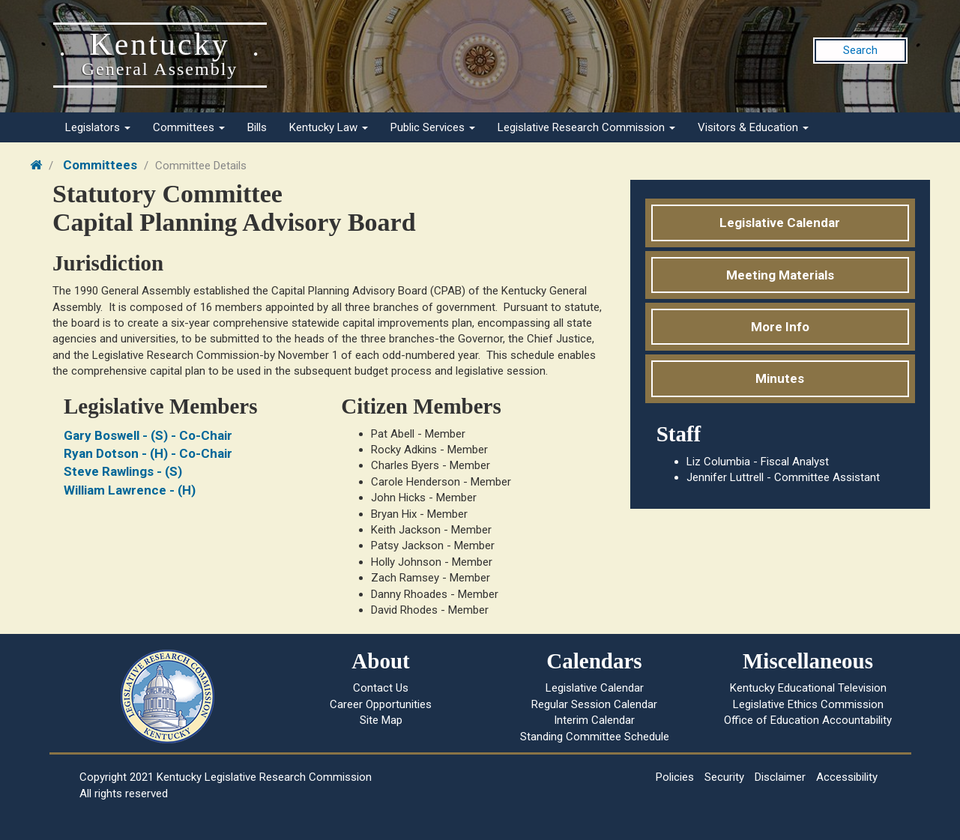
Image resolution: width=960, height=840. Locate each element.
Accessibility (847, 777)
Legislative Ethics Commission (808, 704)
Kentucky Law (328, 127)
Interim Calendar (594, 720)
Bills (257, 127)
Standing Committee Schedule (594, 736)
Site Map (381, 720)
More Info (780, 326)
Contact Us (380, 688)
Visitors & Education (753, 127)
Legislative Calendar (779, 222)
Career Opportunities (381, 704)
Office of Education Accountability (808, 720)
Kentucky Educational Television (808, 688)
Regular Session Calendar (594, 704)
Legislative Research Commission (586, 127)
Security (724, 777)
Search (860, 50)
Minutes (779, 378)
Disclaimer (780, 777)
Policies (675, 777)
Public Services (432, 127)
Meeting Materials (780, 275)
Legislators (97, 127)
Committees (189, 127)
